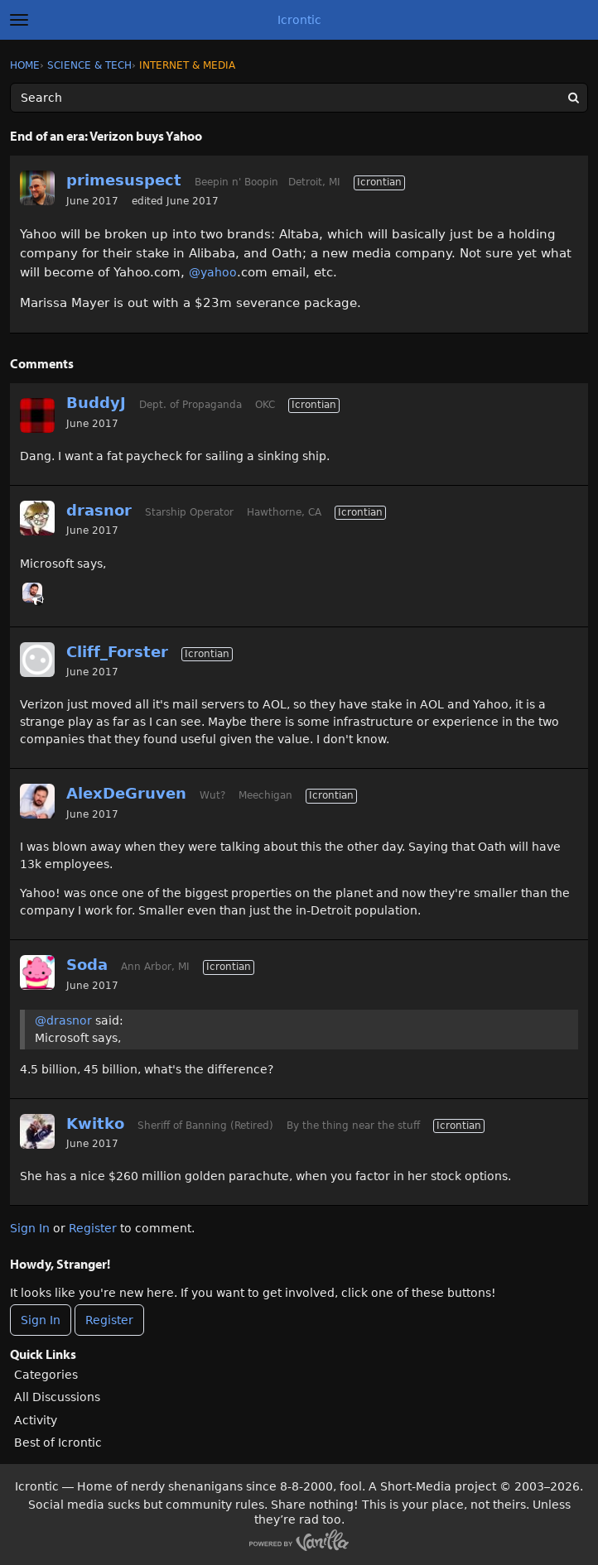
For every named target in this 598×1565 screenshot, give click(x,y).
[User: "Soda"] (37, 972)
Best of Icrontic (58, 1442)
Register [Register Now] (109, 1320)
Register (93, 1228)
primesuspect (123, 180)
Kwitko (95, 1123)
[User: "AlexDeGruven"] (32, 592)
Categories (46, 1374)
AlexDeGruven (126, 793)
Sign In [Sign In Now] (40, 1320)
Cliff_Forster (117, 651)
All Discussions (57, 1397)
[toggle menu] (19, 20)
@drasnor (63, 1020)
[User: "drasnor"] (37, 518)
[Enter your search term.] (299, 98)
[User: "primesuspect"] (37, 187)
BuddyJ (96, 402)
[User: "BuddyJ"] (37, 415)
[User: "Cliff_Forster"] (37, 659)
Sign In (30, 1228)
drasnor (99, 510)
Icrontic (299, 19)
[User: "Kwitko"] (37, 1131)
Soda (87, 964)
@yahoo (213, 272)
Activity (35, 1420)
